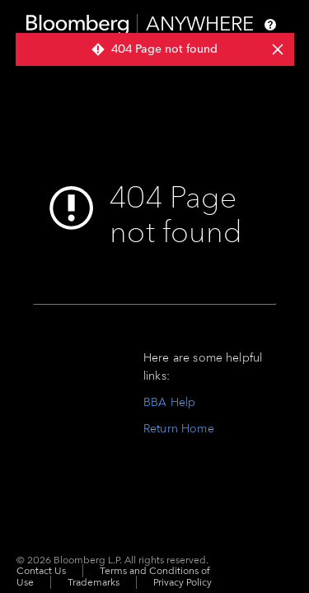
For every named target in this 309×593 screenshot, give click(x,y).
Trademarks (93, 582)
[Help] (270, 25)
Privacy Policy (182, 582)
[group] (155, 49)
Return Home (178, 429)
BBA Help (169, 402)
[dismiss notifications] (276, 49)
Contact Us (41, 570)
